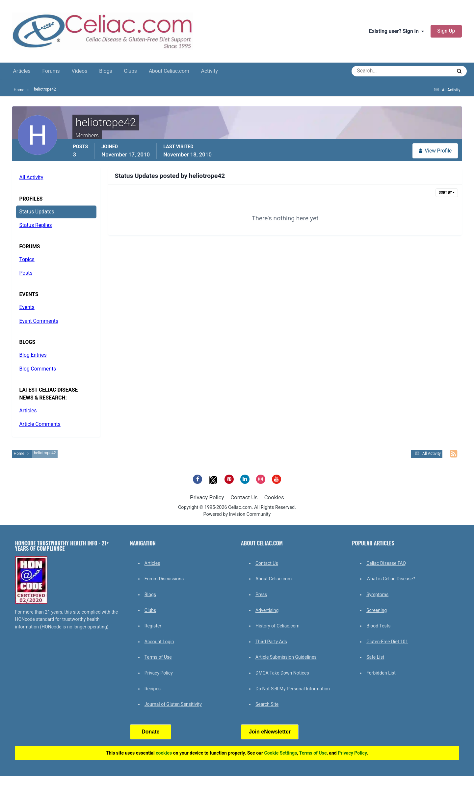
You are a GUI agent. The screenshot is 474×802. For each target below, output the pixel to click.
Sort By (447, 192)
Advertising (266, 610)
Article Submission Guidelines (286, 657)
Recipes (153, 688)
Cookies (274, 497)
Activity (209, 71)
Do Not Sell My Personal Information (292, 688)
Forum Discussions (164, 578)
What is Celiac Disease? (390, 578)
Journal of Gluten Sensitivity (173, 704)
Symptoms (377, 594)
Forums (51, 71)
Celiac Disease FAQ (386, 563)
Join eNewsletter (270, 731)
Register (153, 625)
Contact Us (243, 497)
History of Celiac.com (277, 625)
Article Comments (40, 424)
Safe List (375, 657)
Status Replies (35, 225)
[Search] (378, 71)
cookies (164, 753)
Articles (22, 71)
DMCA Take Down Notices (282, 673)
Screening (376, 610)
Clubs (130, 71)
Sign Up (446, 31)
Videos (80, 71)
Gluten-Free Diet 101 (387, 641)
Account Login (159, 641)
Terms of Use (158, 657)
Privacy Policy (207, 497)
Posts (26, 273)
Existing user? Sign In (396, 31)
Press (261, 594)
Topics (27, 260)
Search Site (266, 704)
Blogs (105, 71)
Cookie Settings (280, 753)
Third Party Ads (271, 641)
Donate (150, 731)
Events (27, 307)
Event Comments (38, 321)
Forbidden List (381, 673)
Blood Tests (378, 625)
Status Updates (36, 212)
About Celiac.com (169, 71)
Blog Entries (33, 355)
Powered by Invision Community (237, 514)
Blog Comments (37, 369)
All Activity (31, 177)
